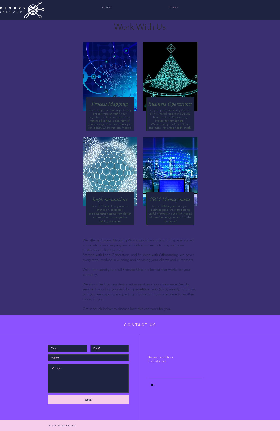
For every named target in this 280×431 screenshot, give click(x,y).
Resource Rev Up (175, 284)
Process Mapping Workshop (122, 240)
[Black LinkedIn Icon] (153, 384)
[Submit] (88, 399)
